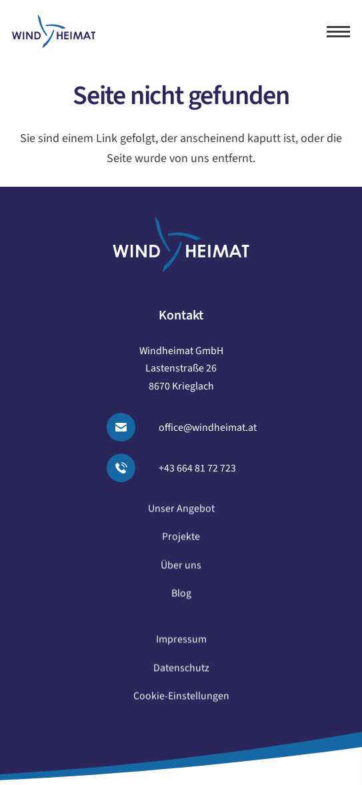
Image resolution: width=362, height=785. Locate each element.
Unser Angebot (181, 513)
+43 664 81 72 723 (197, 468)
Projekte (181, 542)
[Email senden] (129, 427)
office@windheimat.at (208, 427)
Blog (181, 598)
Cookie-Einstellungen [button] (181, 701)
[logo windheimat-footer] (181, 244)
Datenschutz (181, 673)
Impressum (181, 645)
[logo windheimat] (53, 32)
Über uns (181, 570)
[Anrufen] (129, 468)
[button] (338, 31)
